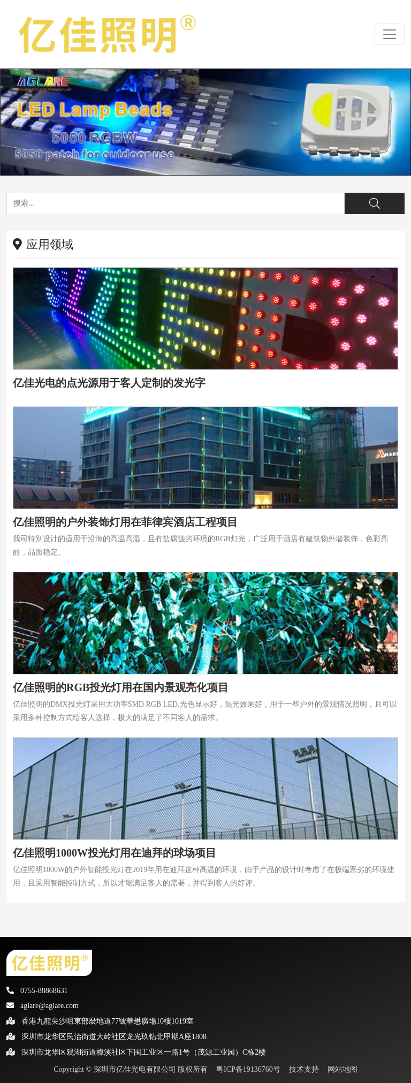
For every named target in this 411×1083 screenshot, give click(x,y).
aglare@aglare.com (42, 1006)
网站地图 (342, 1069)
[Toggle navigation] (390, 34)
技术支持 (304, 1069)
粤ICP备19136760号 (248, 1069)
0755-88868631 (37, 991)
